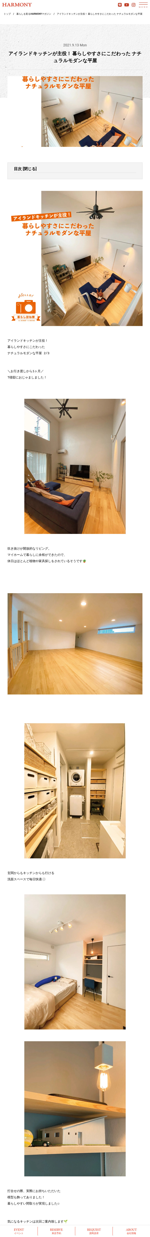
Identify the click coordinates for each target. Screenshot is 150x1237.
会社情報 (131, 1231)
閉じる (30, 168)
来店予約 (56, 1231)
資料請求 (93, 1231)
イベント (19, 1231)
